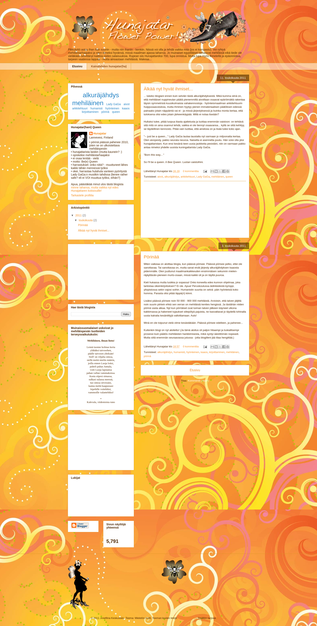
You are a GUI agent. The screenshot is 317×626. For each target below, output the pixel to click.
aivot (160, 176)
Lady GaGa (203, 176)
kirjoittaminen (217, 352)
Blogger (221, 618)
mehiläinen (217, 176)
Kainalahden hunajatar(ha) (109, 66)
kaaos (204, 352)
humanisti (179, 352)
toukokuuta (86, 220)
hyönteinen (192, 352)
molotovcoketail (187, 618)
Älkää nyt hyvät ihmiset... (168, 88)
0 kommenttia (191, 171)
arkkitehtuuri (188, 176)
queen (229, 176)
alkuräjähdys (171, 176)
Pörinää (151, 256)
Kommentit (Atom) (198, 380)
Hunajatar (100, 133)
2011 (78, 215)
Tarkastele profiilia (82, 195)
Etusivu (77, 66)
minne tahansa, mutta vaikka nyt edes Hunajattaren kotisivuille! (94, 189)
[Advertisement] (195, 209)
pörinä (147, 356)
